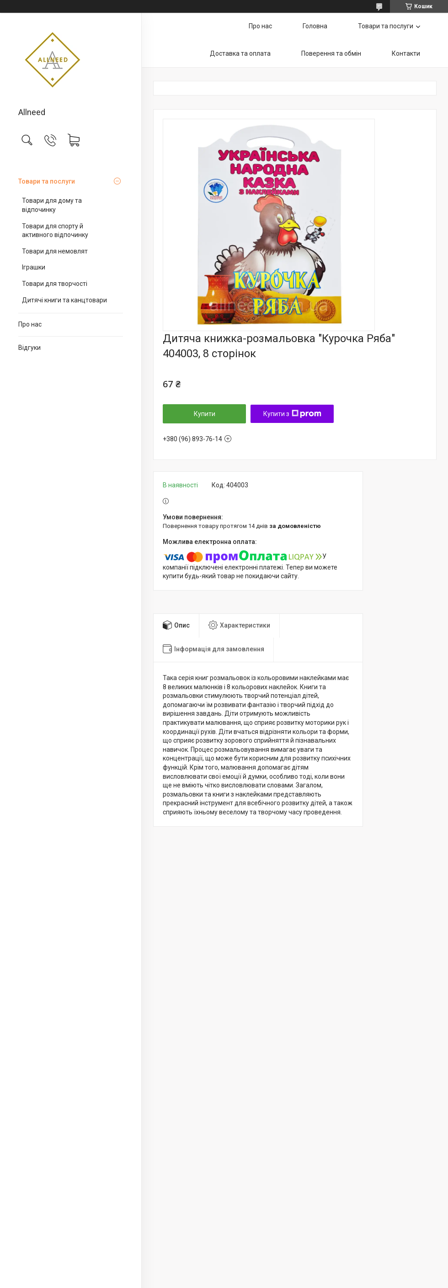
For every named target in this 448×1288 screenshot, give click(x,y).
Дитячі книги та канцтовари (64, 300)
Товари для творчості (54, 283)
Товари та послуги (46, 181)
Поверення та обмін (331, 53)
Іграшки (33, 267)
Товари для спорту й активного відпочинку (55, 230)
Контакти (406, 53)
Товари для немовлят (55, 251)
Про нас (30, 324)
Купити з (292, 414)
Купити (204, 413)
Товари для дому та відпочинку (52, 205)
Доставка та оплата (240, 53)
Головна (315, 26)
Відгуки (29, 347)
